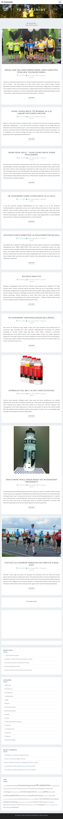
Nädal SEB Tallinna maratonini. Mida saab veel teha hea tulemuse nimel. (31, 71)
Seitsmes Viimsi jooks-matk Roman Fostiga (17, 662)
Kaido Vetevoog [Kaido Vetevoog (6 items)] (31, 799)
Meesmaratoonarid (10, 707)
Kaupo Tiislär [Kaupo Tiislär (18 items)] (38, 799)
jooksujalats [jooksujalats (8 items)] (45, 795)
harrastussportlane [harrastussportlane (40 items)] (29, 792)
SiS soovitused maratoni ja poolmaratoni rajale (31, 235)
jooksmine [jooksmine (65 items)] (14, 795)
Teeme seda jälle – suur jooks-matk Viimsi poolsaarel (31, 153)
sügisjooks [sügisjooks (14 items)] (6, 804)
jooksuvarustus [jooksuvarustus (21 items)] (24, 799)
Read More (32, 97)
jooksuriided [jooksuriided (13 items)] (51, 795)
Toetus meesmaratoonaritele (13, 721)
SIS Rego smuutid (31, 276)
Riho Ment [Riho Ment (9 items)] (30, 802)
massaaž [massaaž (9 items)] (19, 802)
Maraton (7, 703)
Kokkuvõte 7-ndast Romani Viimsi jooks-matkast (18, 659)
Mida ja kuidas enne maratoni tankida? (24, 766)
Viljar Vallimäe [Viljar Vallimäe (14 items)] (7, 807)
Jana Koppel (32, 75)
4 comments (42, 199)
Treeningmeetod (9, 729)
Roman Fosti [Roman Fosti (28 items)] (37, 802)
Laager (6, 700)
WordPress (35, 815)
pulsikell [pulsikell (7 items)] (26, 802)
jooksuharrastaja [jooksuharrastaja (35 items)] (36, 795)
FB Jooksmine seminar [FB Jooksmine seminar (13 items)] (21, 788)
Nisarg (46, 815)
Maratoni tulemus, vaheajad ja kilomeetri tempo (24, 762)
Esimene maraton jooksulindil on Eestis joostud (18, 670)
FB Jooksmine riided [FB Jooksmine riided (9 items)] (10, 788)
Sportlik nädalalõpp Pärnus (12, 666)
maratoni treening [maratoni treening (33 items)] (10, 802)
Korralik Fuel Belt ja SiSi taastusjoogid (31, 390)
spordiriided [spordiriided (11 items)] (51, 802)
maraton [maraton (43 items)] (46, 799)
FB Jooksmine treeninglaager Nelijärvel (31, 318)
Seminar (7, 718)
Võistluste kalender (10, 740)
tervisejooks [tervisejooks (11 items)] (29, 804)
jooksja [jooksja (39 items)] (6, 795)
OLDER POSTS (31, 601)
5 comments (42, 568)
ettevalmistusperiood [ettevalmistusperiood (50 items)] (26, 785)
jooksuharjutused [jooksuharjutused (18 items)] (24, 795)
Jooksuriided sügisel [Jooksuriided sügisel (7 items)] (7, 799)
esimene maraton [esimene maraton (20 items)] (11, 785)
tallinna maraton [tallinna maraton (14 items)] (21, 804)
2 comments (42, 238)
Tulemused (8, 732)
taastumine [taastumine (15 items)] (12, 804)
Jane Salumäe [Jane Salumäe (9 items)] (40, 792)
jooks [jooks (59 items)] (45, 791)
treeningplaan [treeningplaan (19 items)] (41, 805)
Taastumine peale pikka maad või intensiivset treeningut (32, 480)
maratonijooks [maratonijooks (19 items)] (54, 799)
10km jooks (8, 685)
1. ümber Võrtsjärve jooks (12, 655)
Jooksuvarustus (9, 696)
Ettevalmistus (9, 689)
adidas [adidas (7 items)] (4, 785)
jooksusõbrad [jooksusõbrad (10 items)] (15, 799)
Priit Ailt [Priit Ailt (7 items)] (22, 802)
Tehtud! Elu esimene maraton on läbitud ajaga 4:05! (31, 564)
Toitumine (8, 725)
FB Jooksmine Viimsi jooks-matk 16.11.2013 (31, 196)
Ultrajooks (8, 736)
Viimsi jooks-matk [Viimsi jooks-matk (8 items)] (53, 804)
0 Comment (42, 75)
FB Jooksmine (7, 2)
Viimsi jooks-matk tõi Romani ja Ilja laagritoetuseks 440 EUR (31, 112)
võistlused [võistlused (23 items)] (15, 807)
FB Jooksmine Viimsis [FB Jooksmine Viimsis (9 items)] (16, 792)
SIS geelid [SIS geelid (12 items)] (44, 802)
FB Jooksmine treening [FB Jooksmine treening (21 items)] (35, 788)
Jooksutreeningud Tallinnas (21, 755)
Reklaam (7, 714)
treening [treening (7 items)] (34, 804)
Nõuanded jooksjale (10, 711)
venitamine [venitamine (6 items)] (47, 804)
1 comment (42, 158)
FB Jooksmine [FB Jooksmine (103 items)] (43, 785)
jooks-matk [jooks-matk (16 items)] (51, 792)
